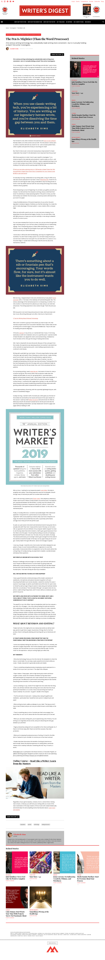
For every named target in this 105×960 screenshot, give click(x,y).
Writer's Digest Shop (79, 933)
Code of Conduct (39, 935)
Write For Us (20, 935)
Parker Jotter (36, 498)
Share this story (57, 54)
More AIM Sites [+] (52, 943)
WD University (72, 933)
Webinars (62, 933)
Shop (102, 1)
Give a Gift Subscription (48, 934)
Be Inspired (69, 22)
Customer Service (73, 934)
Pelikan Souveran (33, 400)
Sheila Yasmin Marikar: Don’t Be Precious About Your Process (84, 116)
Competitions (84, 1)
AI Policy (33, 935)
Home (7, 28)
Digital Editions (47, 933)
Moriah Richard (75, 95)
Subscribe (97, 1)
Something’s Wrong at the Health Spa (84, 140)
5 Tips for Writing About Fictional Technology (25, 318)
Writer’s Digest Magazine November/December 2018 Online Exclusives (23, 35)
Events (78, 1)
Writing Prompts (76, 137)
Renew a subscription (81, 934)
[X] (2, 1)
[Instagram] (5, 1)
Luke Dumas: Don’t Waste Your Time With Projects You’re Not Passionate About (83, 128)
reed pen (21, 333)
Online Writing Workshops (4, 14)
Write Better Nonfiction (35, 22)
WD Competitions (78, 22)
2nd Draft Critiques (55, 933)
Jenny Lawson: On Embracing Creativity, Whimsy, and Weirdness (83, 104)
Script (73, 1)
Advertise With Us (14, 935)
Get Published (60, 22)
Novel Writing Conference (16, 934)
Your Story (74, 91)
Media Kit (55, 934)
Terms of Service (18, 933)
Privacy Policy (25, 933)
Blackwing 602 (45, 179)
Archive (91, 1)
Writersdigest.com (17, 752)
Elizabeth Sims (14, 48)
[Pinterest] (7, 1)
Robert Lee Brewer (76, 86)
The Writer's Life (21, 28)
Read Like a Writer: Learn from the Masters (34, 762)
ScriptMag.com (41, 933)
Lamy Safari (44, 490)
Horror (74, 124)
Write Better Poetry (49, 22)
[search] (103, 22)
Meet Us (25, 935)
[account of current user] (2, 22)
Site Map (29, 935)
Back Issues (60, 934)
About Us (12, 933)
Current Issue (66, 934)
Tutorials (67, 933)
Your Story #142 (77, 93)
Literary (74, 113)
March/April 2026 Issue (86, 17)
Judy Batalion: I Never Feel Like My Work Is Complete (84, 83)
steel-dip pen (34, 371)
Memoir (73, 100)
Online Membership (96, 16)
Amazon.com (33, 755)
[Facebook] (10, 1)
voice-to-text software (50, 141)
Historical (74, 80)
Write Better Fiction (20, 22)
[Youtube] (13, 1)
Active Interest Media (33, 933)
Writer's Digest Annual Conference (29, 934)
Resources (87, 22)
